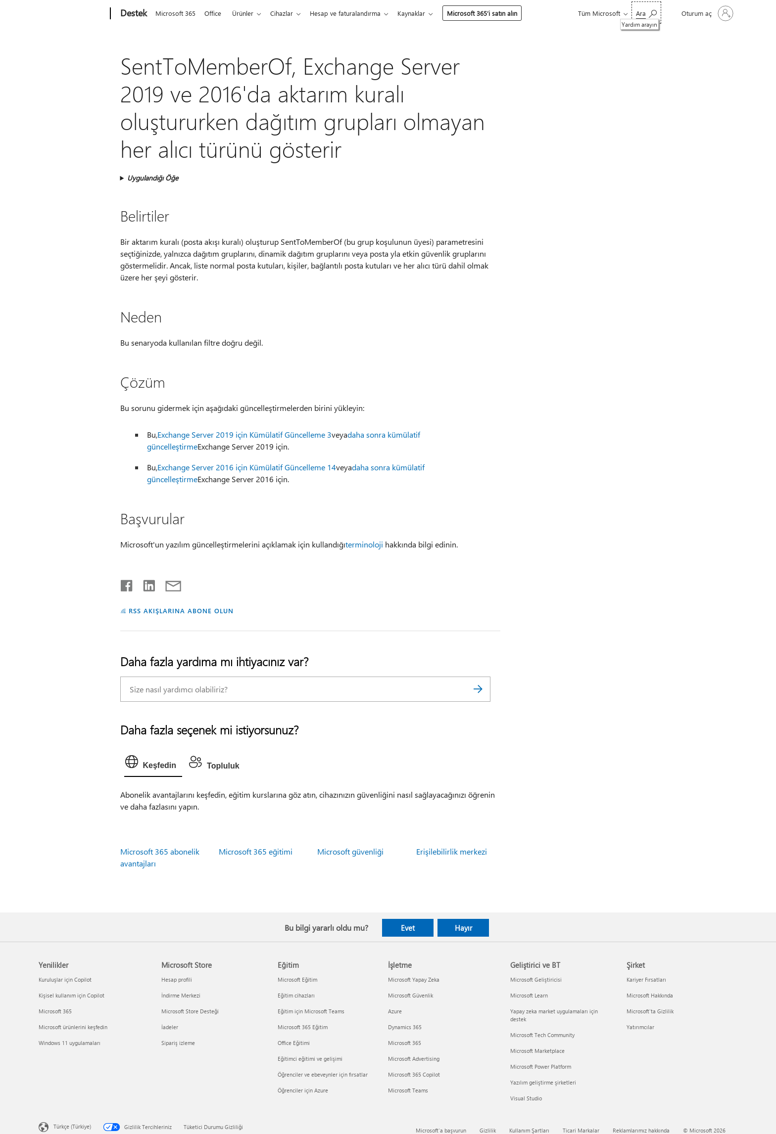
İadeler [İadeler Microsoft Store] (169, 1027)
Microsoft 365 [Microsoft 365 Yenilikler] (55, 1011)
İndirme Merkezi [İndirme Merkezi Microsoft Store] (180, 995)
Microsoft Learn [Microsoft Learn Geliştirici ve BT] (529, 995)
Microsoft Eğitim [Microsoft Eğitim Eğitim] (297, 979)
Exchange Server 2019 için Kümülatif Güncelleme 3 (244, 434)
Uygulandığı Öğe (152, 177)
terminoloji (364, 544)
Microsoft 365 (175, 13)
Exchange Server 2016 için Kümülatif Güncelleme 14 (246, 467)
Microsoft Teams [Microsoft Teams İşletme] (408, 1090)
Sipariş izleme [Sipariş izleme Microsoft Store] (178, 1042)
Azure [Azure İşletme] (395, 1011)
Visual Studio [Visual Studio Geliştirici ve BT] (526, 1098)
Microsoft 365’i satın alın (492, 13)
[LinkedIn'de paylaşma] (145, 583)
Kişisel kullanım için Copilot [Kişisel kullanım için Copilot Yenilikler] (71, 995)
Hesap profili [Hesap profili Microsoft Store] (176, 979)
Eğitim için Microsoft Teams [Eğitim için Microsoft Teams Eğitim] (311, 1011)
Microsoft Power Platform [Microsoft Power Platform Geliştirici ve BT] (540, 1066)
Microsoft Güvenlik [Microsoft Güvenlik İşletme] (410, 995)
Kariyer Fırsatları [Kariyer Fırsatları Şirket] (646, 979)
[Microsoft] (72, 13)
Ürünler (246, 13)
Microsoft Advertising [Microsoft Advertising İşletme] (413, 1058)
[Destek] (132, 13)
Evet (408, 928)
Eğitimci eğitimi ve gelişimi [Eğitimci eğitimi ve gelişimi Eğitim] (310, 1058)
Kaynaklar (421, 13)
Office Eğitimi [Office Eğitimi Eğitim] (294, 1042)
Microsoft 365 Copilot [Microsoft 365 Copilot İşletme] (414, 1074)
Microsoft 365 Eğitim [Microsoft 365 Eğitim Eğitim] (303, 1027)
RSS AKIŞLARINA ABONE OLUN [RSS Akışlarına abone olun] (181, 610)
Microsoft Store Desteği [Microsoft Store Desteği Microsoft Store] (190, 1011)
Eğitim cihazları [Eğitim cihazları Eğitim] (296, 995)
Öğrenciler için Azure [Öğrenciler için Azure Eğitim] (303, 1090)
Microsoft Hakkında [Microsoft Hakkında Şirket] (650, 995)
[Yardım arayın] (646, 12)
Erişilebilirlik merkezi (451, 851)
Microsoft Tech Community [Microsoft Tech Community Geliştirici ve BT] (542, 1035)
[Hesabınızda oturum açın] (706, 13)
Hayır (463, 928)
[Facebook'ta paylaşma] (127, 583)
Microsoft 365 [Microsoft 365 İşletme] (404, 1042)
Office (214, 13)
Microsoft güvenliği (350, 851)
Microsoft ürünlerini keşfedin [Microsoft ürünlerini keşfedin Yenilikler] (73, 1027)
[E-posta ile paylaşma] (168, 583)
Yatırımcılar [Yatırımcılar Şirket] (640, 1027)
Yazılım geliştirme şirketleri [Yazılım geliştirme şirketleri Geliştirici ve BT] (543, 1082)
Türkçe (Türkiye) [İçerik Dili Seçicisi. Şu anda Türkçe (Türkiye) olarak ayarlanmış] (72, 1126)
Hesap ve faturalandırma (353, 13)
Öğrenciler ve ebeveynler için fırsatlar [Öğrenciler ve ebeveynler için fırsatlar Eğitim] (323, 1074)
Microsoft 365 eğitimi (255, 851)
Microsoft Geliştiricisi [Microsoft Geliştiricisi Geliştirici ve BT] (536, 979)
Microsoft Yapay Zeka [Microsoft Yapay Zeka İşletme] (413, 979)
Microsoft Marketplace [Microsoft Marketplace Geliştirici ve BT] (537, 1050)
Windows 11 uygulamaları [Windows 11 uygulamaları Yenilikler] (69, 1042)
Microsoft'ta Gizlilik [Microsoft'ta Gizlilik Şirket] (650, 1011)
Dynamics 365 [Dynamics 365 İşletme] (405, 1027)
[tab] (153, 764)
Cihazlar (287, 13)
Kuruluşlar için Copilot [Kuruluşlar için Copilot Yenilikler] (65, 979)
